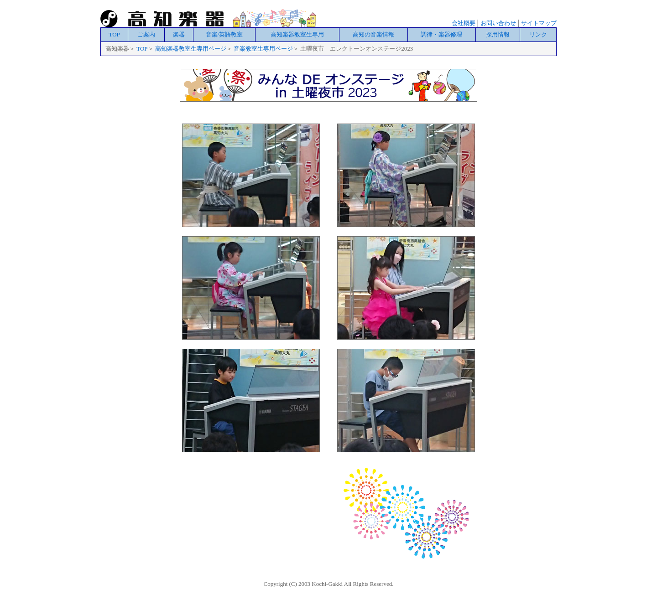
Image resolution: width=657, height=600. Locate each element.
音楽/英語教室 (224, 34)
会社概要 (463, 23)
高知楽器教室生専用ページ (190, 48)
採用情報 (498, 34)
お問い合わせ (498, 23)
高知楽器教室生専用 (297, 34)
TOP (114, 34)
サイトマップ (539, 23)
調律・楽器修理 (441, 34)
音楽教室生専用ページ (263, 48)
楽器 (179, 34)
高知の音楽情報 (373, 34)
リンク (538, 34)
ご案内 (146, 34)
